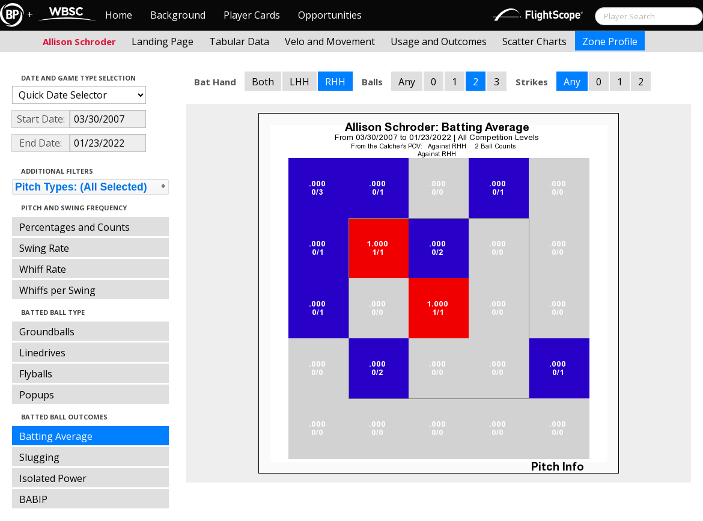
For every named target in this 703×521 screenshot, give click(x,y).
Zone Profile (610, 41)
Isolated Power (53, 478)
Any (406, 81)
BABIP (33, 499)
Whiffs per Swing (57, 290)
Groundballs (47, 331)
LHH (299, 81)
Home (118, 15)
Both (263, 81)
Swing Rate (44, 248)
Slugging (39, 457)
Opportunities (330, 15)
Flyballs (35, 373)
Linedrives (42, 352)
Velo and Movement (330, 41)
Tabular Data (239, 41)
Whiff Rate (42, 269)
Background (177, 15)
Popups (36, 394)
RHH (335, 81)
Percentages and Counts (74, 227)
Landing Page (162, 41)
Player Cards (252, 15)
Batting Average (56, 436)
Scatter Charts (534, 41)
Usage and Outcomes (439, 41)
